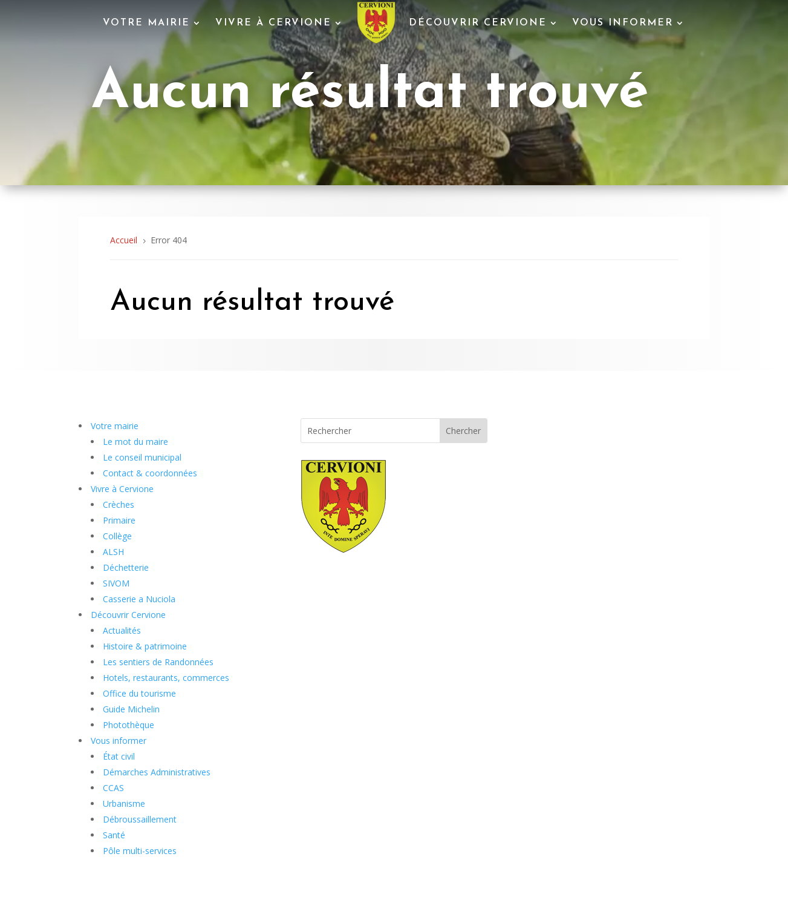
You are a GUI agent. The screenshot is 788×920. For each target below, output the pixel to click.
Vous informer (622, 23)
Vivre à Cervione (273, 23)
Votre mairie (146, 23)
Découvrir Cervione (478, 23)
